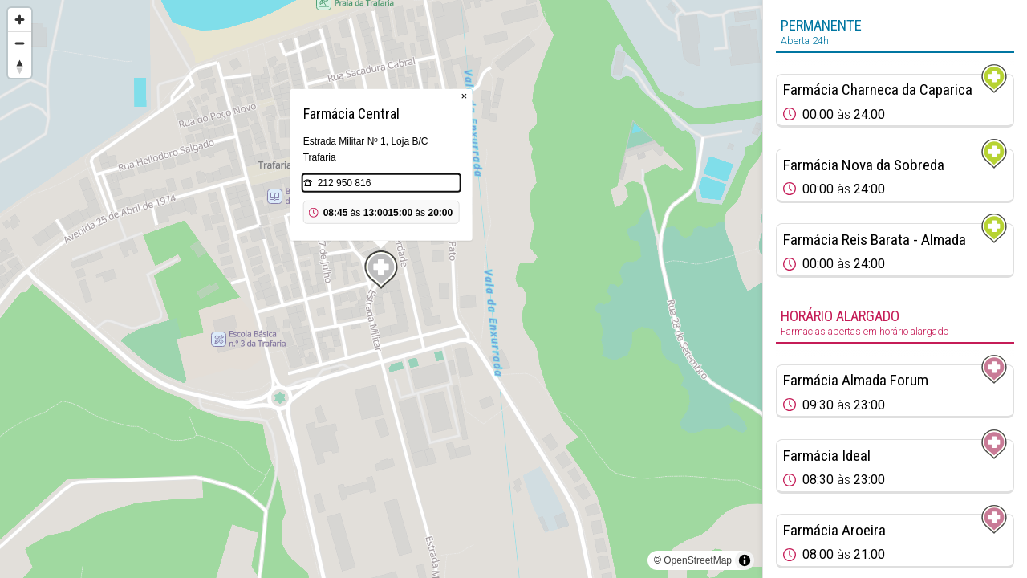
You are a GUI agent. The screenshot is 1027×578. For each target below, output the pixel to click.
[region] (381, 289)
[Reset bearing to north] (19, 66)
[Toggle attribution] (744, 560)
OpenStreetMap (698, 560)
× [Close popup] (464, 96)
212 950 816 (344, 183)
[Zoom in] (19, 19)
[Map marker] (381, 269)
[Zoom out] (19, 43)
